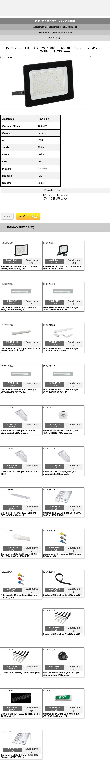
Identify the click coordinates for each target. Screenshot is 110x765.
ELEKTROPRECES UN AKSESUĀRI (55, 21)
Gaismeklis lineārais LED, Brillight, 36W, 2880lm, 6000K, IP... (61, 391)
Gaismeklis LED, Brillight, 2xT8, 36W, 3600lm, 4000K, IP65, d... (62, 514)
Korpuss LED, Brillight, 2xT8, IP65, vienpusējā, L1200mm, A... (18, 432)
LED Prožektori (55, 38)
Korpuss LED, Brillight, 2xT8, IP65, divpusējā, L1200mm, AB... (60, 473)
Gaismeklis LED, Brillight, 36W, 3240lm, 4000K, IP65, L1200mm (21, 349)
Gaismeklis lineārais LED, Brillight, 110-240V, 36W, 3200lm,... (61, 349)
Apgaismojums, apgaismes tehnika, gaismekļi (55, 27)
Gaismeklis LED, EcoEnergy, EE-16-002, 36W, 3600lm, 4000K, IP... (19, 555)
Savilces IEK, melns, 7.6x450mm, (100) (62, 634)
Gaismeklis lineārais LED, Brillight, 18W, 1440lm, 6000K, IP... (18, 308)
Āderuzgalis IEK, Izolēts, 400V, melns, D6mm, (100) (20, 596)
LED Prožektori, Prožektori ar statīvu (55, 32)
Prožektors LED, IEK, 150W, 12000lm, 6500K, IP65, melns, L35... (20, 267)
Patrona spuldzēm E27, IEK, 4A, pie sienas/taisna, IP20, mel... (61, 674)
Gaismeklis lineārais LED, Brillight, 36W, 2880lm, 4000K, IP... (18, 391)
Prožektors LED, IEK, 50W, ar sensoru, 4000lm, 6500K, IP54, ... (62, 267)
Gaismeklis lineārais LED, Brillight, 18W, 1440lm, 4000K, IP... (61, 308)
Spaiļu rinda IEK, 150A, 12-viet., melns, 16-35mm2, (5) (20, 715)
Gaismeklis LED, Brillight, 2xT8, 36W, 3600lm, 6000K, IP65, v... (20, 756)
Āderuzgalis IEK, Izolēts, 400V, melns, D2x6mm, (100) (62, 555)
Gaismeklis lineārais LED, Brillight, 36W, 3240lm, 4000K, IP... (18, 514)
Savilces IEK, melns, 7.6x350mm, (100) (20, 673)
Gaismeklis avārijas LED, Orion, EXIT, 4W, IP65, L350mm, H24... (62, 715)
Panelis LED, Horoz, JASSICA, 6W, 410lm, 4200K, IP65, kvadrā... (60, 432)
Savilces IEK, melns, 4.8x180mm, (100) (62, 595)
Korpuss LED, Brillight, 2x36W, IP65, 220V (19, 473)
